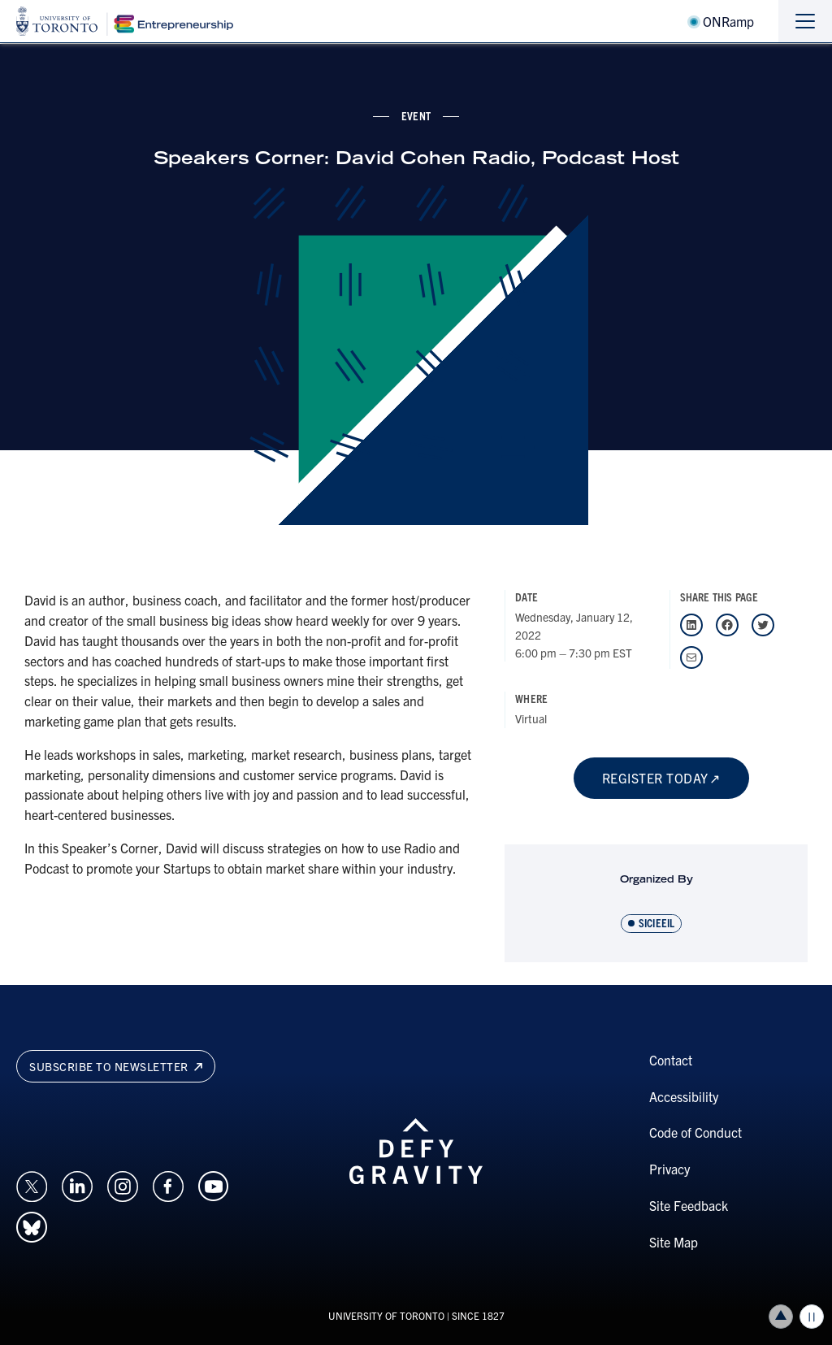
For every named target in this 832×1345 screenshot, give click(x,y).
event (416, 115)
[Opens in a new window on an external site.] (31, 1184)
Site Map (673, 1242)
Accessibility (683, 1096)
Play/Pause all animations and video (812, 1316)
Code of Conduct (695, 1132)
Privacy (669, 1169)
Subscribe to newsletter (115, 1066)
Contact (670, 1060)
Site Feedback (688, 1205)
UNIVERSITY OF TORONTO (386, 1315)
